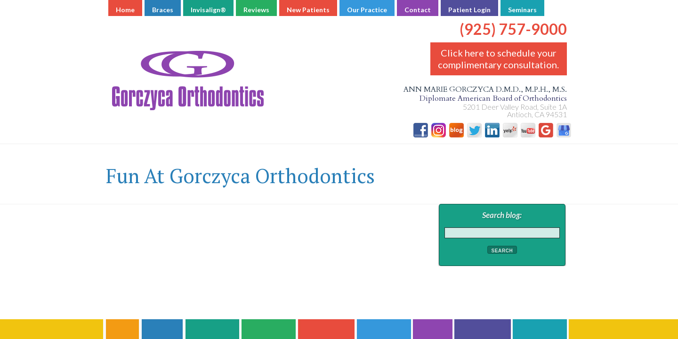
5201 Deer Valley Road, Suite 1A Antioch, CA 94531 (515, 110)
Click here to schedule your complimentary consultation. (498, 58)
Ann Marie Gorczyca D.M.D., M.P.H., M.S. (339, 94)
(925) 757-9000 (513, 22)
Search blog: (502, 215)
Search (502, 250)
